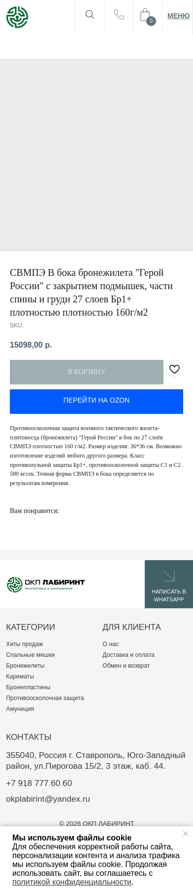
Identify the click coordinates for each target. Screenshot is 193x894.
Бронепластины (28, 687)
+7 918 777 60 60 (39, 783)
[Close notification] (186, 834)
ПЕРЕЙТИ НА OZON (96, 400)
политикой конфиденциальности (71, 882)
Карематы (20, 676)
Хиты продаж (24, 644)
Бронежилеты (25, 665)
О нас (110, 644)
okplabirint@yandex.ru (48, 799)
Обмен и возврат (126, 665)
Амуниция (20, 708)
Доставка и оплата (128, 654)
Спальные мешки (30, 654)
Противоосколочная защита (45, 698)
